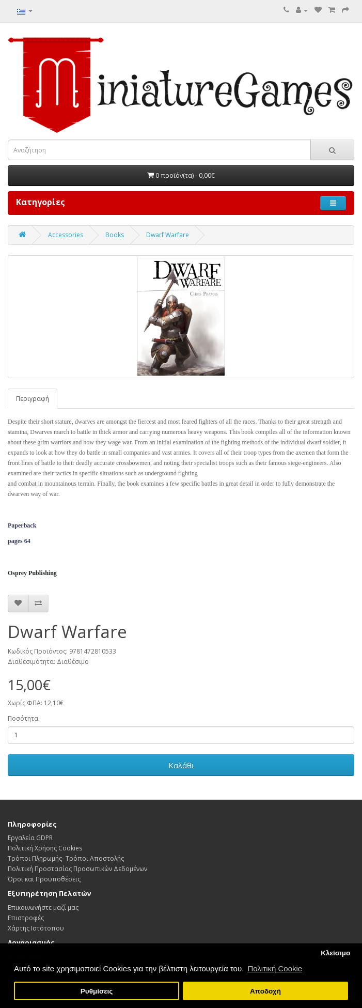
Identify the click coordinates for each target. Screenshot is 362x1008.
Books (114, 234)
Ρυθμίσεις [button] (97, 991)
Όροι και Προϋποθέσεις (44, 879)
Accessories (65, 234)
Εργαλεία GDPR (30, 837)
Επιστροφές (26, 917)
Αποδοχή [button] (265, 991)
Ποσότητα (23, 718)
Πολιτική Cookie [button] (274, 968)
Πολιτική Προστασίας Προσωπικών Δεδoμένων (77, 868)
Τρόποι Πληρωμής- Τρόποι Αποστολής (66, 858)
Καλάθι (181, 765)
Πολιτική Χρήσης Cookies (45, 848)
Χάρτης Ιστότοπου (36, 928)
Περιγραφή (32, 398)
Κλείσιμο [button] (335, 953)
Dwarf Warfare (167, 234)
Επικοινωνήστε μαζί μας (43, 907)
